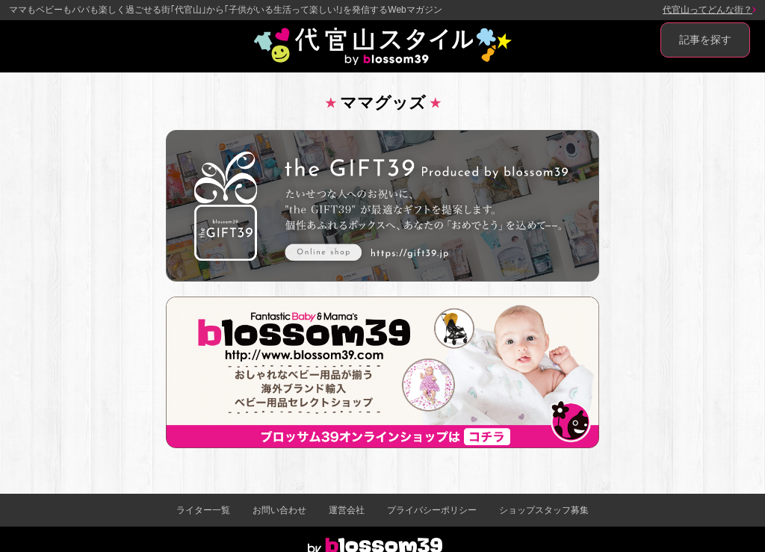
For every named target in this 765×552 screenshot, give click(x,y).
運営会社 (347, 510)
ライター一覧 (203, 510)
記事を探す (705, 40)
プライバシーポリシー (432, 510)
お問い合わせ (279, 510)
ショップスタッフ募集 (544, 510)
